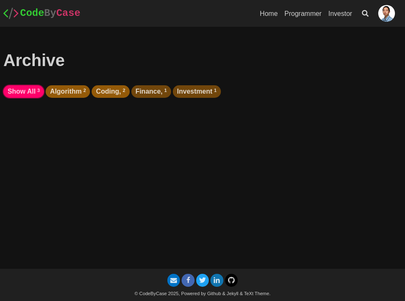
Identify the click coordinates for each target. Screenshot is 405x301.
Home (269, 13)
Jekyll (232, 293)
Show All (24, 91)
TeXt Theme (256, 293)
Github (214, 293)
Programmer (303, 13)
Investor (340, 13)
